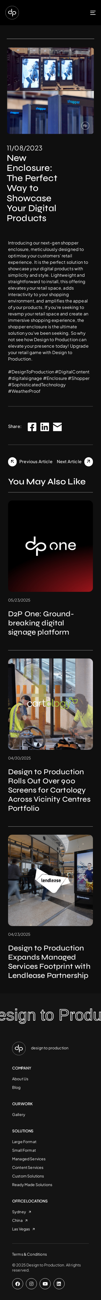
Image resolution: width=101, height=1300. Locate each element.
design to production (49, 1047)
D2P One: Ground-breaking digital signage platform (41, 623)
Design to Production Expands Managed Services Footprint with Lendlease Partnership (49, 962)
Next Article (69, 461)
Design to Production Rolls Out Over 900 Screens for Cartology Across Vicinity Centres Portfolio (49, 790)
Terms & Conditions (29, 1254)
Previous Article (36, 461)
